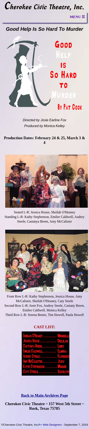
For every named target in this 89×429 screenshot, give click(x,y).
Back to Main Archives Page (44, 395)
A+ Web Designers (50, 424)
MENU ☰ (77, 17)
